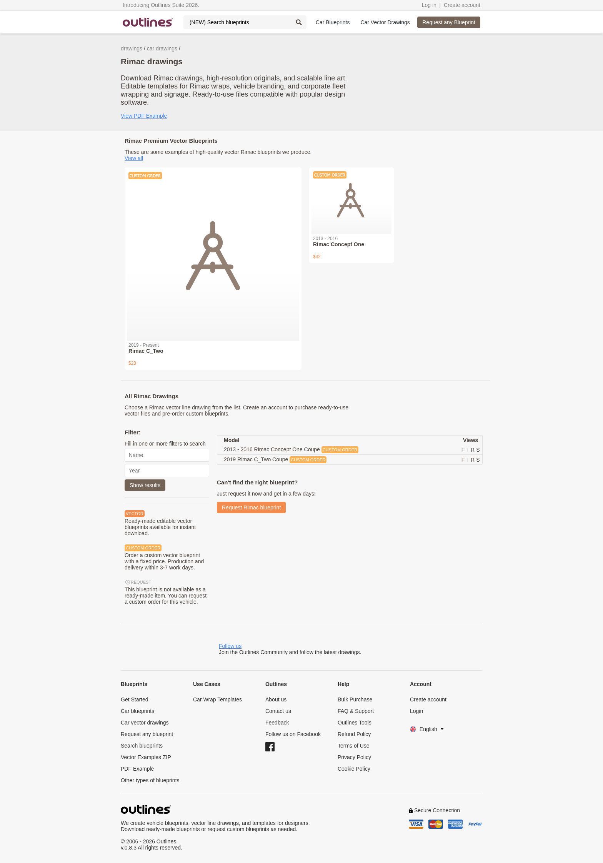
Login (416, 711)
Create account (462, 5)
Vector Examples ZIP (146, 757)
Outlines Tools (354, 722)
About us (276, 699)
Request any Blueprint (448, 22)
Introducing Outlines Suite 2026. (161, 5)
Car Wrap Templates (217, 699)
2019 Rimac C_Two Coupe (275, 459)
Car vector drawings (145, 722)
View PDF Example (144, 116)
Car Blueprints (333, 22)
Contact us (278, 711)
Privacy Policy (354, 757)
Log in (429, 5)
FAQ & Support (356, 711)
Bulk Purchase (355, 699)
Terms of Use (353, 746)
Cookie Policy (354, 769)
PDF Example (137, 769)
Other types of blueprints (150, 780)
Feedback (277, 722)
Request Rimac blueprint (251, 507)
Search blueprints (142, 746)
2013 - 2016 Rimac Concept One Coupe (291, 449)
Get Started (134, 699)
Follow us (230, 646)
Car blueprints (137, 711)
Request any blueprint (147, 734)
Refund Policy (354, 734)
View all (134, 158)
